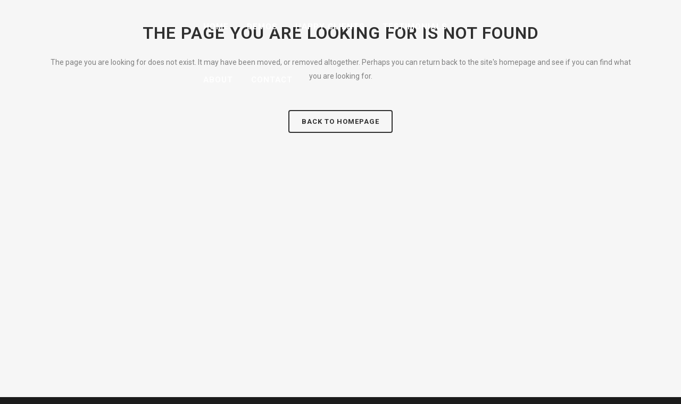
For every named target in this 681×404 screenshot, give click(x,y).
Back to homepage (340, 121)
